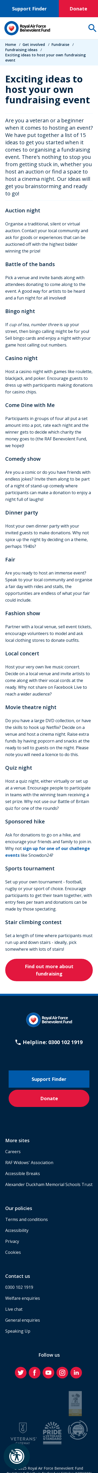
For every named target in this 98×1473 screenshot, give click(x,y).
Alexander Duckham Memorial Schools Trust (49, 1184)
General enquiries (22, 1320)
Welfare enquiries (22, 1298)
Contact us (17, 1276)
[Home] (27, 28)
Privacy (12, 1241)
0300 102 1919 (19, 1287)
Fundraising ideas (21, 49)
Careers (13, 1151)
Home (10, 44)
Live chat (13, 1309)
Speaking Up (17, 1331)
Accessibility (16, 1230)
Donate (78, 8)
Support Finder (29, 8)
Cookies (13, 1252)
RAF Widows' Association (29, 1162)
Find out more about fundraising (49, 970)
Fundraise (60, 44)
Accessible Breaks (22, 1173)
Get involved (33, 44)
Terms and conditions (26, 1219)
